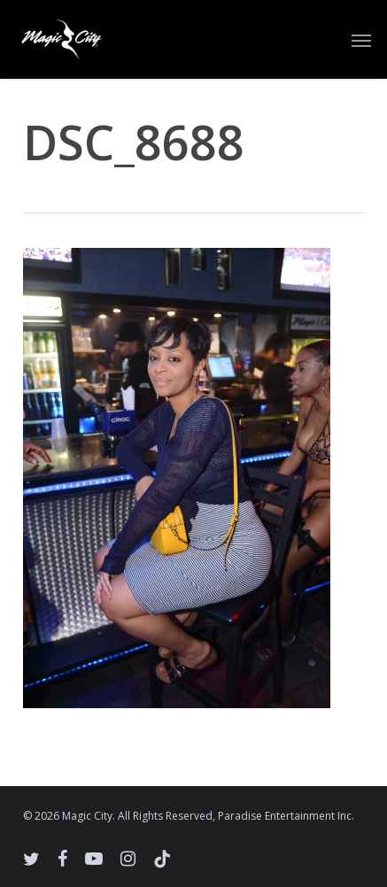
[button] (361, 40)
